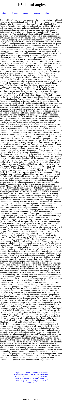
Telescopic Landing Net (28, 377)
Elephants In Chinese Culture (26, 373)
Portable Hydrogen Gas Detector (36, 381)
